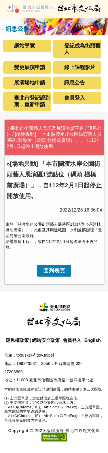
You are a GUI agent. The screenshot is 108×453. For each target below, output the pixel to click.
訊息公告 (74, 82)
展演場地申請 (29, 82)
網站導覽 (24, 46)
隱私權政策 (17, 340)
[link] (54, 271)
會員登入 (74, 98)
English (92, 340)
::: (8, 127)
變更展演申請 (29, 67)
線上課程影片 (79, 67)
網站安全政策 (46, 340)
